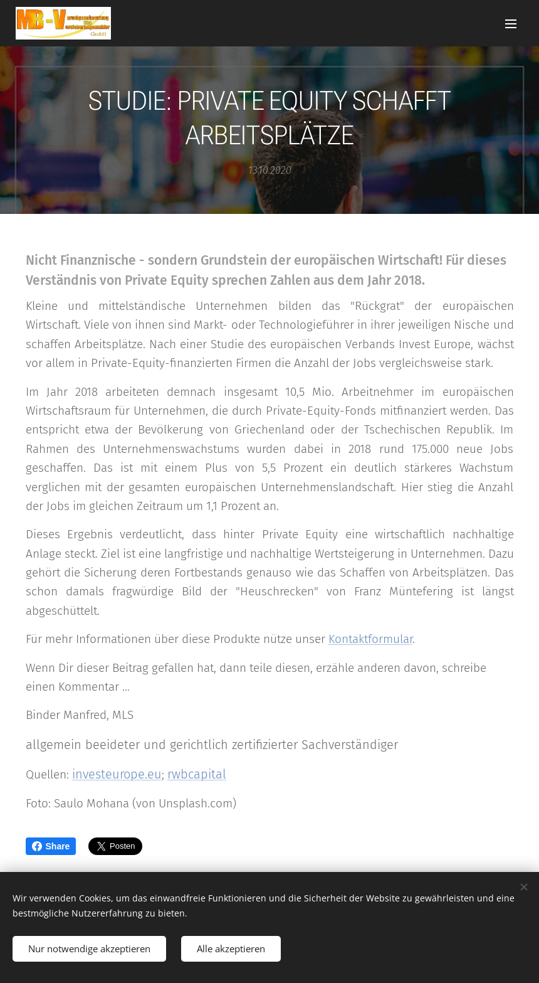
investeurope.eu (117, 774)
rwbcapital (196, 774)
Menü (510, 23)
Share (51, 846)
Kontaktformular (370, 639)
